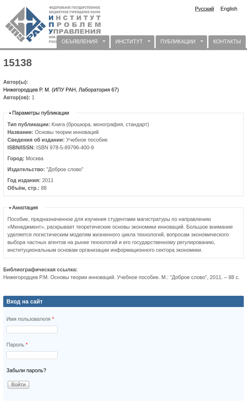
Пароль (17, 344)
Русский (204, 9)
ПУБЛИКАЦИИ (179, 43)
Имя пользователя (30, 319)
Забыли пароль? (26, 370)
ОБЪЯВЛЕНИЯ (81, 43)
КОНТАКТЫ (227, 41)
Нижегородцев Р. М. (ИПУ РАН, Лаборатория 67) (61, 89)
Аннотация (25, 207)
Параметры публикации (40, 113)
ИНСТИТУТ (131, 43)
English (229, 9)
